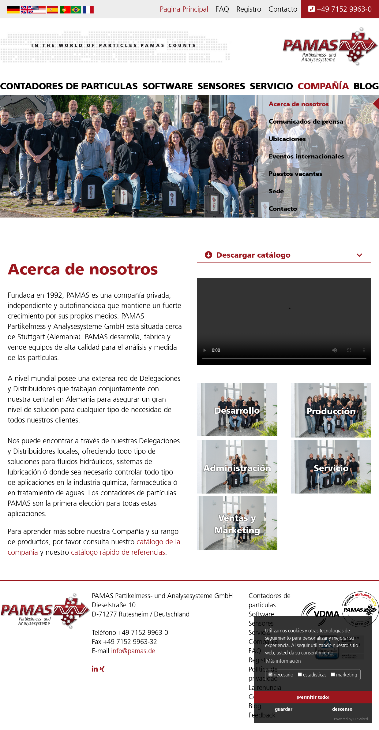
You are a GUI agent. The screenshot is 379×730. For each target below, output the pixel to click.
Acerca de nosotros (299, 104)
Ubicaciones (287, 139)
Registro (248, 9)
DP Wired (360, 719)
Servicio (271, 85)
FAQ (222, 9)
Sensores (221, 85)
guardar (283, 709)
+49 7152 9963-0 (340, 9)
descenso (342, 709)
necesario (280, 675)
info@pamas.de (133, 651)
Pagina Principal (184, 9)
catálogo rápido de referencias (118, 552)
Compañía (323, 85)
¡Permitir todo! (313, 697)
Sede (276, 191)
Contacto (282, 9)
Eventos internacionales (306, 156)
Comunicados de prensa (306, 121)
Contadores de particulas (69, 85)
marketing (344, 675)
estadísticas (312, 675)
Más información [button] (283, 661)
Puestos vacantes (295, 173)
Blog (366, 85)
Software (167, 85)
